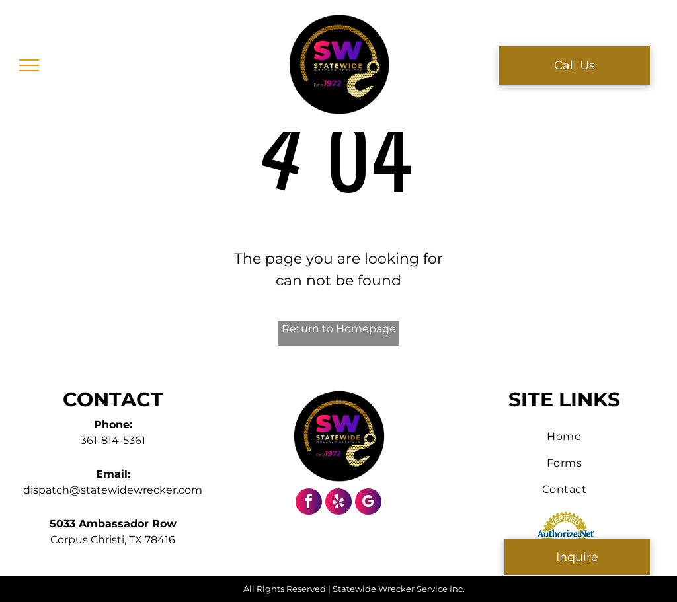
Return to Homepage (339, 328)
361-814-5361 (113, 440)
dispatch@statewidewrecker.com (112, 490)
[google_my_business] (368, 503)
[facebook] (309, 503)
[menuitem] (564, 437)
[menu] (29, 65)
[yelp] (338, 503)
